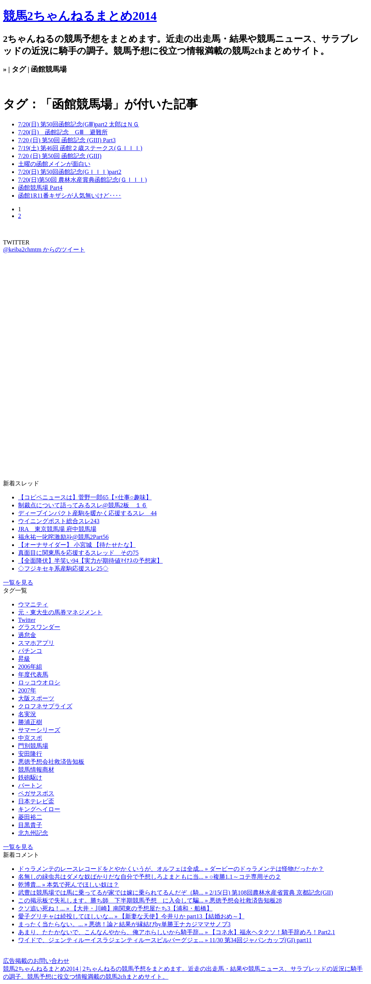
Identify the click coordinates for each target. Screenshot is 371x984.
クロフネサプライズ (45, 706)
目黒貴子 (30, 825)
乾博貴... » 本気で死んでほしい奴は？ (68, 884)
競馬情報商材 (36, 769)
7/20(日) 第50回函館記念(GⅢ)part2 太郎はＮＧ (78, 124)
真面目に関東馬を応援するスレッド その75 (78, 553)
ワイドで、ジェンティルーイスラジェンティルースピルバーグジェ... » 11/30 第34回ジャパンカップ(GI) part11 (165, 940)
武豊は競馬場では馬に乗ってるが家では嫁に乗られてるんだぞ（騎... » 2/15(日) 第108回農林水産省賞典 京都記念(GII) (175, 892)
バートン (30, 785)
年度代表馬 (33, 674)
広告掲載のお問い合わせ (36, 961)
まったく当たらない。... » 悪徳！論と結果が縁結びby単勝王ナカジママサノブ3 (124, 924)
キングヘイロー (39, 809)
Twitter (26, 620)
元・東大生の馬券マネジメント (60, 612)
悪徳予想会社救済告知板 (51, 761)
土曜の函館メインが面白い (54, 164)
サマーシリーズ (39, 730)
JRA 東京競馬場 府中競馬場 (57, 529)
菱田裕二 (30, 817)
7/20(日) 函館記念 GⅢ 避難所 (63, 132)
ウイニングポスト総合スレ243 (58, 521)
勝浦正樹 (30, 722)
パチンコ (30, 651)
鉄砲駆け (30, 777)
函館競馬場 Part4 (40, 187)
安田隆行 (30, 754)
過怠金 (27, 635)
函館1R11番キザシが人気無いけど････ (69, 195)
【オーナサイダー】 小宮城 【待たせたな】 (77, 545)
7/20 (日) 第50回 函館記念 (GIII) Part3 (67, 140)
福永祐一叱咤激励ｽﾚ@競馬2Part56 (63, 537)
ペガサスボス (36, 793)
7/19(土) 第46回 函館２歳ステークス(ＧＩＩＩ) (80, 148)
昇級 (24, 658)
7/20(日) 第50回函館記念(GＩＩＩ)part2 (69, 172)
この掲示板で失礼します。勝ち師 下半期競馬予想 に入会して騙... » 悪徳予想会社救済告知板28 (150, 900)
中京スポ (30, 738)
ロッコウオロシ (39, 682)
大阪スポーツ (36, 698)
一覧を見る (18, 582)
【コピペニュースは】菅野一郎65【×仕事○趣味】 (85, 497)
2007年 (27, 690)
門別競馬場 (33, 746)
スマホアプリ (36, 643)
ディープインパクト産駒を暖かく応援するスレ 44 (87, 513)
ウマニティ (33, 604)
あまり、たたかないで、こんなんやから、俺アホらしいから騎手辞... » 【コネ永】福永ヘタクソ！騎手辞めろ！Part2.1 (176, 932)
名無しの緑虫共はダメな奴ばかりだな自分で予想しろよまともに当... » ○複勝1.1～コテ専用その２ (149, 876)
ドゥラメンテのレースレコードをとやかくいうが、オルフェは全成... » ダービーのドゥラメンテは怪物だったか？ (171, 869)
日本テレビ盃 (36, 801)
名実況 (27, 714)
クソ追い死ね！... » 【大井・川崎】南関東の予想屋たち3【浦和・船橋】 (115, 908)
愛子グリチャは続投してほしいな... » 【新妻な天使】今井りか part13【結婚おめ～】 (131, 916)
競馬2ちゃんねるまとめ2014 (80, 16)
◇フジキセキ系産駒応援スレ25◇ (63, 568)
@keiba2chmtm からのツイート (44, 249)
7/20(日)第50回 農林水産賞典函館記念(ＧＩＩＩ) (82, 180)
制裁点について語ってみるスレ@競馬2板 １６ (82, 505)
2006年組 (30, 666)
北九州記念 (33, 833)
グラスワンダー (39, 627)
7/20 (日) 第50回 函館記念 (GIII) (59, 156)
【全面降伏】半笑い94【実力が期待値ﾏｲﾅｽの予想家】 (90, 560)
